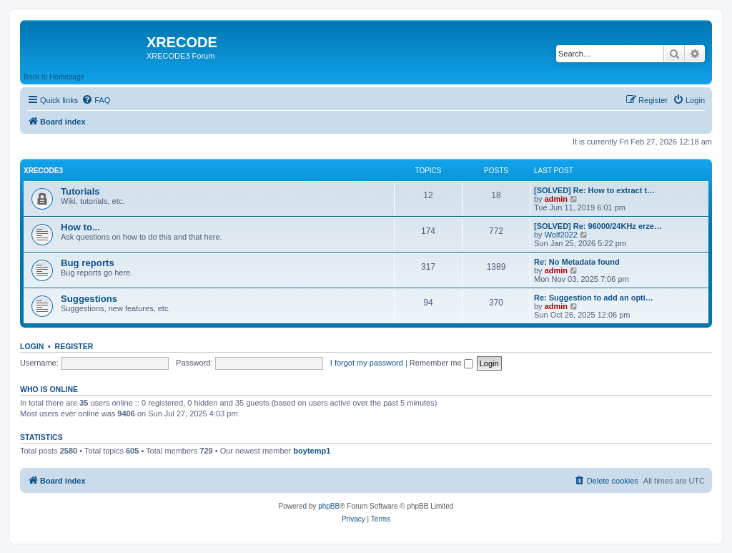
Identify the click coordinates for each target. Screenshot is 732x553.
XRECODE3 (43, 171)
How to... (80, 227)
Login (32, 346)
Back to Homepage (54, 77)
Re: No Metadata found (577, 262)
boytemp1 (311, 450)
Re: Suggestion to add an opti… (593, 297)
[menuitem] (95, 100)
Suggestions (89, 298)
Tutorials (80, 191)
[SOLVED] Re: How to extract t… (594, 190)
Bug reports (87, 263)
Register (74, 346)
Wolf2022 (561, 234)
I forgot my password (366, 362)
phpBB (329, 506)
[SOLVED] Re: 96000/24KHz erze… (598, 226)
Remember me (441, 362)
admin (556, 199)
